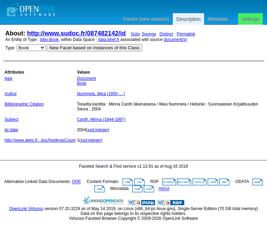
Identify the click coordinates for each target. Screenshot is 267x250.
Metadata (218, 19)
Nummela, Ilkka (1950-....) (101, 93)
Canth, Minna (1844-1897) (101, 119)
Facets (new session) (146, 19)
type (9, 78)
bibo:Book (49, 39)
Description (188, 19)
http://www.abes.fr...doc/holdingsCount (40, 140)
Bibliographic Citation (24, 104)
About (164, 188)
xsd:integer (98, 129)
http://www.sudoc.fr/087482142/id (76, 33)
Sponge (148, 34)
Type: (10, 47)
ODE (76, 182)
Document (86, 78)
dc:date (11, 129)
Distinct (166, 34)
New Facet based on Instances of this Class (94, 47)
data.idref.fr (108, 39)
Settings (250, 19)
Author (11, 93)
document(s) (175, 39)
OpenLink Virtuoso (26, 208)
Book (81, 83)
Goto (135, 34)
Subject (11, 119)
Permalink (186, 34)
